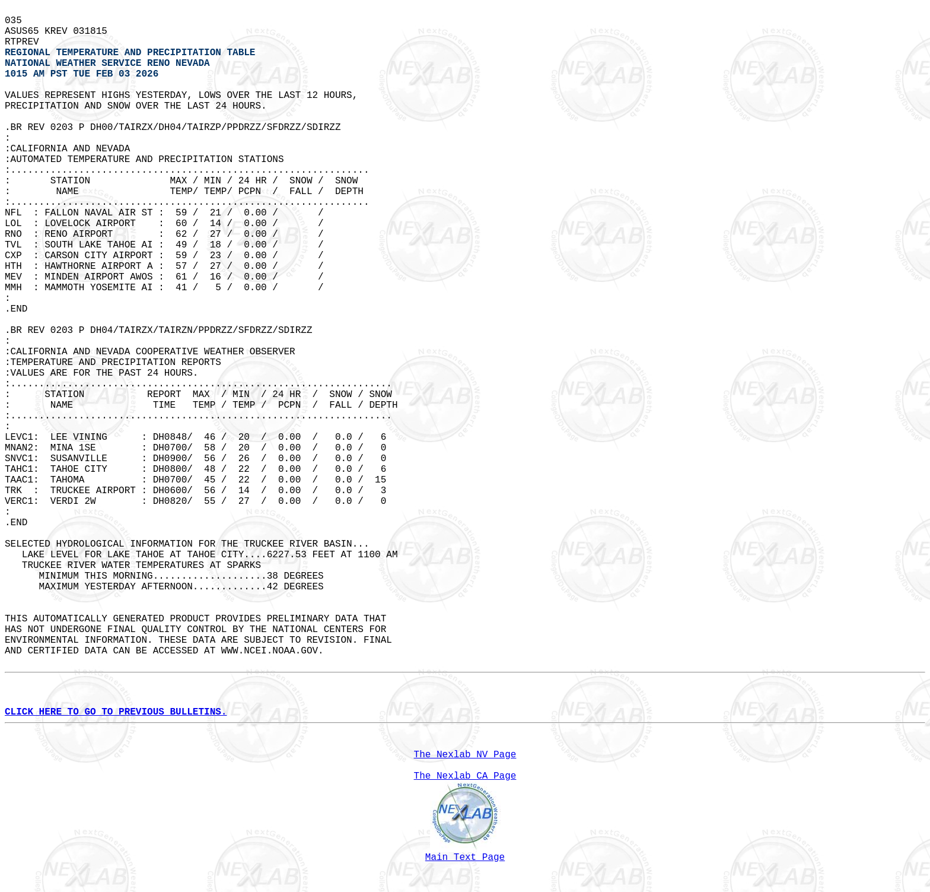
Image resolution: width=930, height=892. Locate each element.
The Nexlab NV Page (465, 755)
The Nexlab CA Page (465, 776)
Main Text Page (465, 857)
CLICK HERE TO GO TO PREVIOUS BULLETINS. (116, 712)
